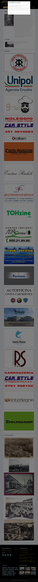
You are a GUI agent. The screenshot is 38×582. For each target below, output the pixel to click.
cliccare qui (26, 13)
